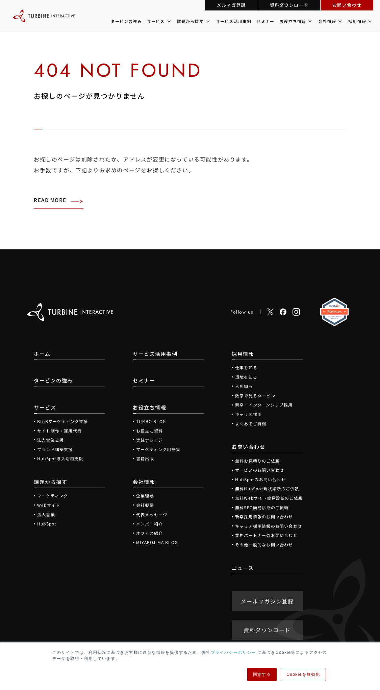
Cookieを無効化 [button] (303, 674)
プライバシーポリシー (233, 652)
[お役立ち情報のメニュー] (309, 21)
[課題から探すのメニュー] (207, 21)
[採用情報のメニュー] (369, 21)
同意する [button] (262, 674)
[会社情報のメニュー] (339, 21)
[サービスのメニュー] (168, 21)
